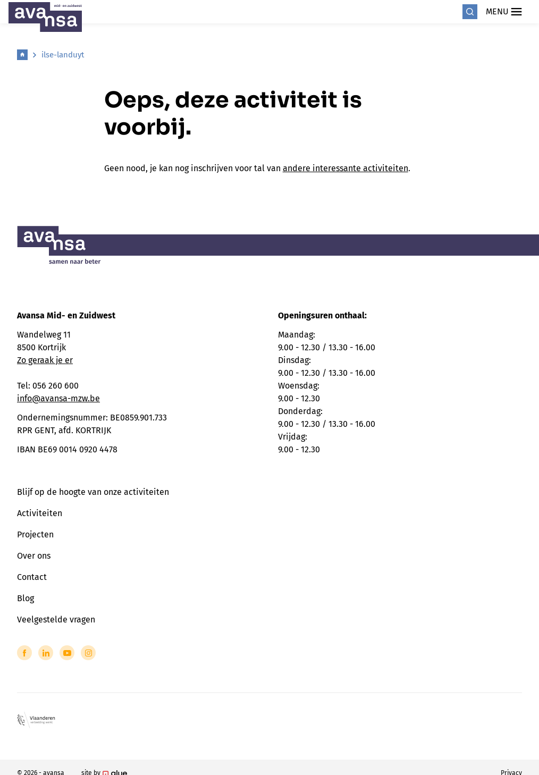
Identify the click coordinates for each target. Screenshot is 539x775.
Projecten (35, 534)
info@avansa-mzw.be (58, 398)
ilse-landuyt (62, 55)
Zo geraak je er (45, 360)
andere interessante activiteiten (345, 168)
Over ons (33, 556)
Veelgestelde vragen (56, 619)
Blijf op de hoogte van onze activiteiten (93, 492)
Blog (25, 598)
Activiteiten (39, 513)
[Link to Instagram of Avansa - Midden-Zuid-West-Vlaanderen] (88, 652)
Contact (32, 577)
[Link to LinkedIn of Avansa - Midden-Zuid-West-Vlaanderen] (45, 652)
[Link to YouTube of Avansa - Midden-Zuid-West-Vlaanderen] (67, 652)
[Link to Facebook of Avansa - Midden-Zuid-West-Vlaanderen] (24, 652)
